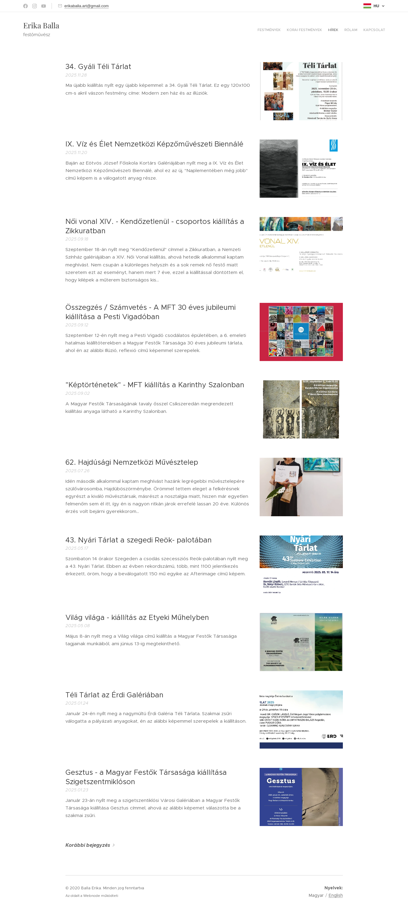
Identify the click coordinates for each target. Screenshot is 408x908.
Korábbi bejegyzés (87, 845)
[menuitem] (361, 30)
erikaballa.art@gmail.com (87, 6)
